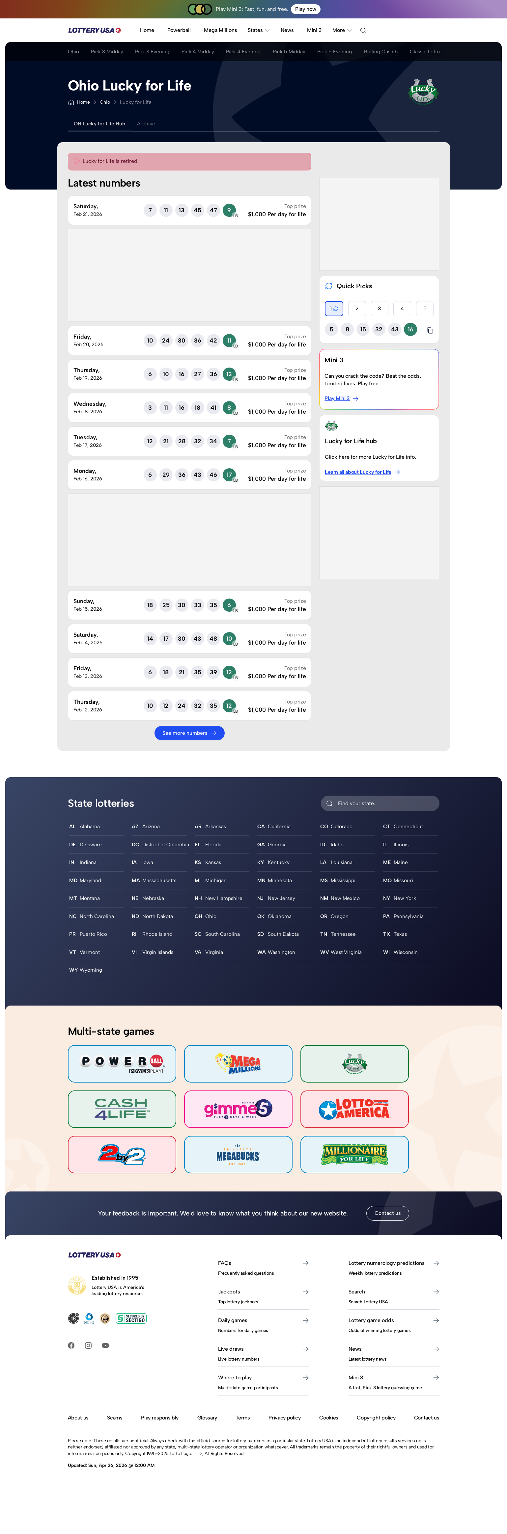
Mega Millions (220, 30)
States (259, 30)
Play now (305, 9)
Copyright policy (376, 1434)
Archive (150, 123)
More (342, 30)
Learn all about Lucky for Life (362, 472)
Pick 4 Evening (253, 52)
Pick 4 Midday (205, 52)
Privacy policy (284, 1434)
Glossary (207, 1434)
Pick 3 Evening (157, 52)
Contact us (388, 1230)
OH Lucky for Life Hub (101, 123)
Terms (243, 1434)
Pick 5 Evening (349, 52)
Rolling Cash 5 (397, 52)
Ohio (73, 52)
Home (147, 30)
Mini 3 (314, 30)
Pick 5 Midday (301, 52)
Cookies (328, 1434)
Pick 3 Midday (110, 52)
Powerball (179, 30)
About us (78, 1434)
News (287, 30)
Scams (114, 1434)
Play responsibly (160, 1434)
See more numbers (189, 733)
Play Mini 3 (341, 398)
